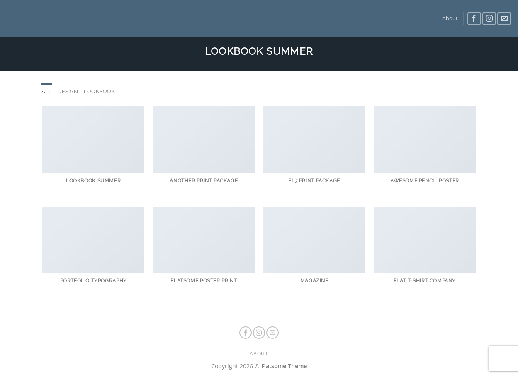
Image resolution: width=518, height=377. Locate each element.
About (449, 18)
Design (68, 91)
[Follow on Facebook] (474, 19)
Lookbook (99, 91)
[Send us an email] (504, 19)
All (46, 91)
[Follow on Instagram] (489, 19)
